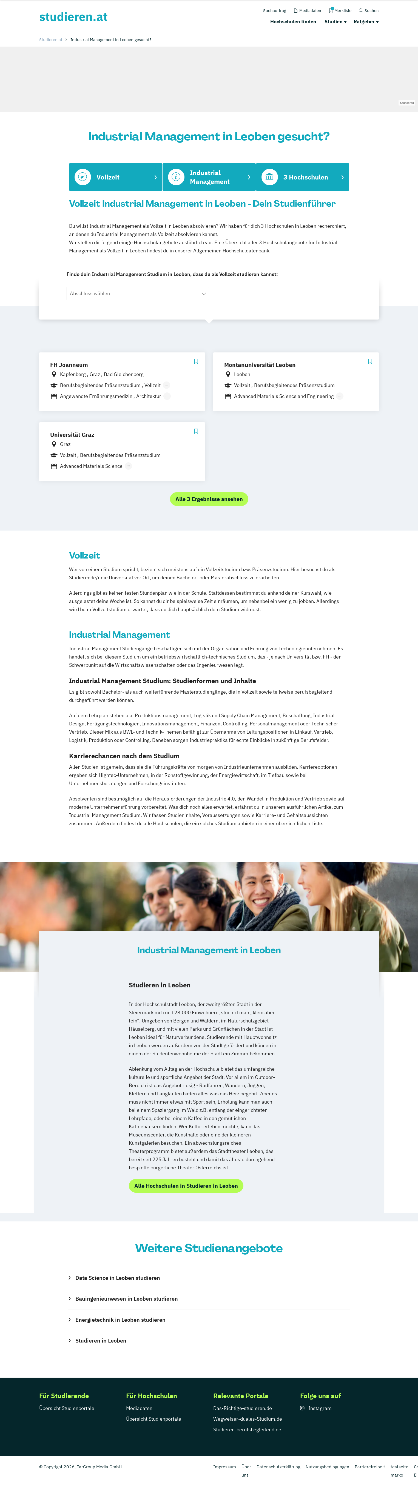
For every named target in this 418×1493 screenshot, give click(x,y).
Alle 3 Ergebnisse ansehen (209, 499)
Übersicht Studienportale (66, 1408)
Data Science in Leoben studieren (117, 1277)
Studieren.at (50, 39)
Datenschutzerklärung (278, 1466)
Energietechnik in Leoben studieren (120, 1319)
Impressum (224, 1466)
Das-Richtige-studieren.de (242, 1408)
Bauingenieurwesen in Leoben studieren (126, 1298)
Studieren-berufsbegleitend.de (247, 1429)
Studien (334, 21)
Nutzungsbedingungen (327, 1466)
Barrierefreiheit (370, 1466)
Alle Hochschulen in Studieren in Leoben (186, 1185)
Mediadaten (139, 1408)
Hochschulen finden (293, 21)
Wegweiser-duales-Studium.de (247, 1419)
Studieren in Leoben (100, 1340)
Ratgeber (364, 21)
